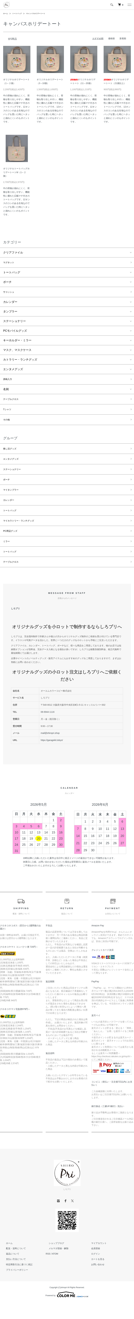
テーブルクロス (13, 402)
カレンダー (10, 304)
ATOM (55, 1271)
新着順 (123, 38)
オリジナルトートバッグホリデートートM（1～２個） (16, 172)
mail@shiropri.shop (50, 751)
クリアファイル (13, 252)
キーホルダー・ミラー (17, 342)
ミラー (7, 556)
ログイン (92, 1271)
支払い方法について (13, 1277)
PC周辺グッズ (12, 545)
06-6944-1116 (47, 729)
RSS (48, 1271)
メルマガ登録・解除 (56, 1266)
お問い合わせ (95, 1282)
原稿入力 (8, 381)
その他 (7, 425)
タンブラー (10, 313)
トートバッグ (19, 13)
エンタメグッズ (13, 371)
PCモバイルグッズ (15, 332)
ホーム (6, 13)
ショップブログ (53, 1261)
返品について (9, 1271)
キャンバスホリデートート (40, 13)
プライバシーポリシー (14, 1287)
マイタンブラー (13, 500)
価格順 (111, 38)
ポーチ (7, 283)
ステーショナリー (14, 323)
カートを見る (95, 1277)
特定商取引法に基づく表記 (16, 1282)
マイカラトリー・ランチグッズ (23, 534)
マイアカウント (96, 1261)
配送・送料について (13, 1266)
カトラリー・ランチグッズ (20, 361)
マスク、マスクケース (17, 352)
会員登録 (92, 1266)
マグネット (10, 263)
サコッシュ (10, 293)
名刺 (6, 392)
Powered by (67, 1312)
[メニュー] (129, 4)
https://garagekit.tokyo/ (52, 758)
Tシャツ (8, 413)
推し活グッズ (11, 455)
